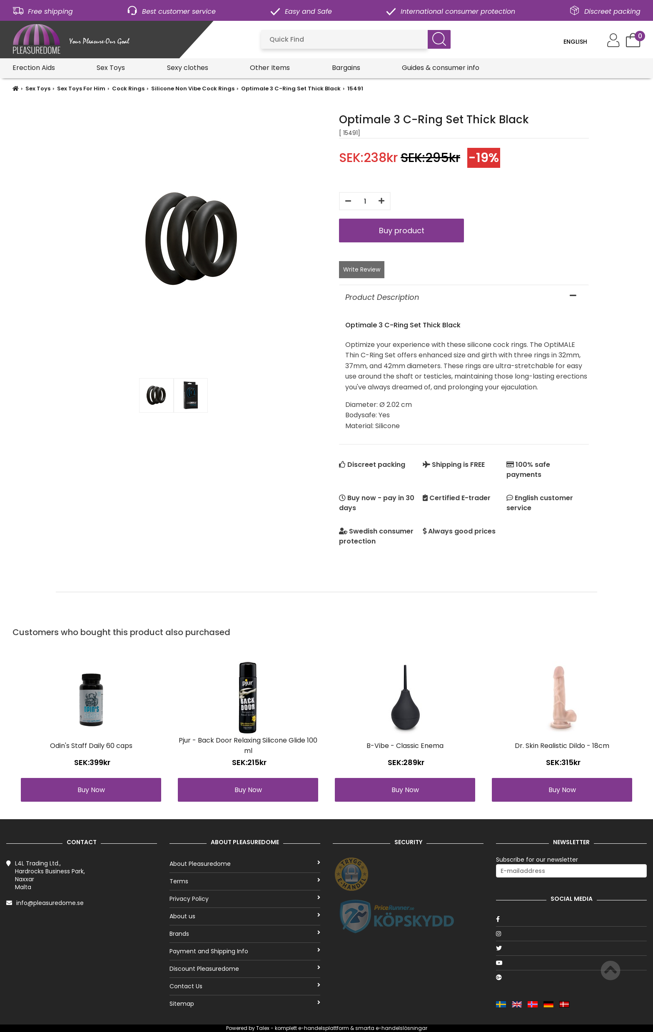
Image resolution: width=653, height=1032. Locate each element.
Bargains (346, 67)
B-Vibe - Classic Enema (405, 745)
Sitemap (244, 1004)
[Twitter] (571, 948)
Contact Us (244, 986)
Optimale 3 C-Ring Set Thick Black (291, 88)
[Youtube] (571, 963)
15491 (355, 88)
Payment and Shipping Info (244, 951)
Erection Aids (33, 67)
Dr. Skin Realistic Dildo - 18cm (562, 745)
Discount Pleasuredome (244, 969)
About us (244, 916)
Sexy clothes (187, 67)
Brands (244, 934)
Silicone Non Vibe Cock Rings (192, 88)
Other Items (270, 67)
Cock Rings (128, 88)
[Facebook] (571, 919)
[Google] (571, 977)
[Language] (581, 41)
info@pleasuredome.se (50, 903)
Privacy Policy (244, 899)
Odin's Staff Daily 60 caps (91, 745)
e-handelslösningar (401, 1028)
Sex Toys (111, 67)
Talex (262, 1028)
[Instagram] (571, 934)
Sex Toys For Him (81, 88)
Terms (244, 881)
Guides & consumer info (440, 67)
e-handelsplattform (323, 1028)
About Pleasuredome (244, 864)
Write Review (361, 269)
